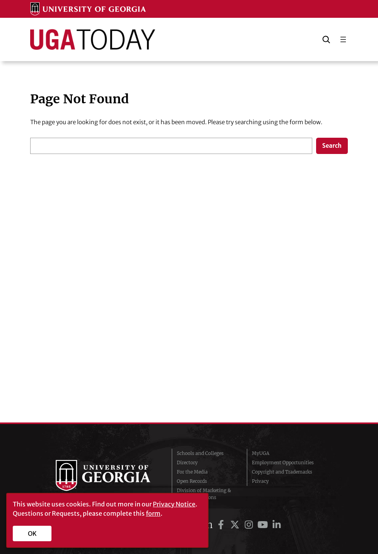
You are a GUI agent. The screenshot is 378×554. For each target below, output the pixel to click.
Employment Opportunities (283, 462)
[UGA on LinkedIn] (276, 525)
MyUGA (260, 453)
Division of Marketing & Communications (204, 493)
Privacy (260, 481)
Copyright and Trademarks (282, 472)
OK (32, 533)
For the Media (192, 472)
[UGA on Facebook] (222, 525)
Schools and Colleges (200, 453)
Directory (187, 462)
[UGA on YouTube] (264, 525)
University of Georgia (108, 475)
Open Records (192, 481)
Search (332, 145)
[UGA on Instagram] (250, 525)
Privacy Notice (174, 504)
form (153, 513)
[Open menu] (343, 39)
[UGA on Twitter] (236, 525)
